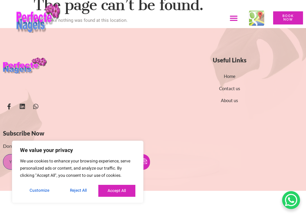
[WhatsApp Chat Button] (291, 200)
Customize (39, 191)
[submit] (144, 162)
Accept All (117, 191)
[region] (77, 172)
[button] (233, 18)
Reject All (78, 191)
